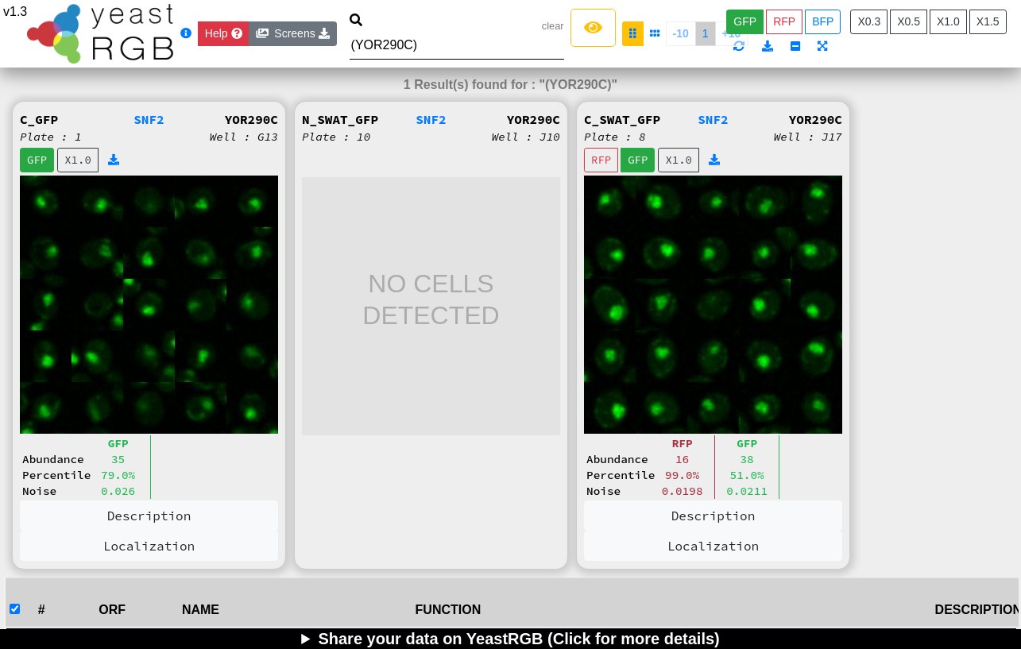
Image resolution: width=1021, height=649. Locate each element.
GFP (744, 21)
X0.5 (908, 21)
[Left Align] (593, 28)
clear (553, 26)
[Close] (223, 33)
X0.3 (868, 21)
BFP (822, 21)
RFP (784, 21)
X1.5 (988, 21)
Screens (293, 33)
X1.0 (948, 21)
